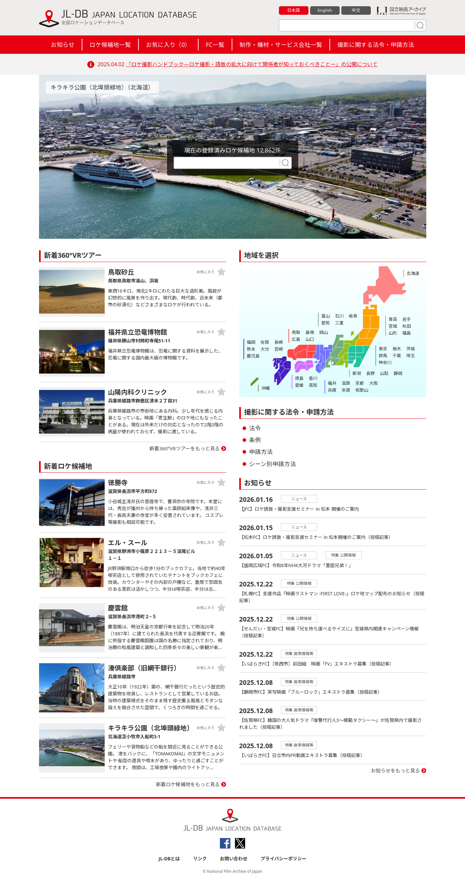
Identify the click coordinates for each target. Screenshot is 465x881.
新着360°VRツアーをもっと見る (184, 448)
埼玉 (410, 356)
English (324, 10)
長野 (370, 373)
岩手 (406, 319)
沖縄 (265, 388)
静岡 (398, 373)
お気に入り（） (168, 45)
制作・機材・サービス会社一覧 (281, 45)
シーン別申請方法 (272, 464)
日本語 (293, 10)
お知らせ (62, 45)
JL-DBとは (169, 858)
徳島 (299, 378)
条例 (255, 440)
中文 (356, 10)
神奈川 (385, 362)
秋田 (406, 326)
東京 (383, 349)
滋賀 (346, 383)
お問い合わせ (233, 858)
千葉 (396, 356)
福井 (332, 383)
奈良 (346, 390)
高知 (313, 385)
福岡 (251, 342)
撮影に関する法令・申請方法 (375, 45)
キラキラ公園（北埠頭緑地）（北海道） (102, 87)
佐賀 (265, 342)
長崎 (278, 342)
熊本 (251, 349)
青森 (393, 319)
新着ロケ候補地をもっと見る (188, 784)
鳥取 (296, 332)
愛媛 (299, 385)
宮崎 (278, 349)
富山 (325, 316)
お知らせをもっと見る (395, 770)
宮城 (393, 326)
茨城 (410, 349)
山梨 (384, 373)
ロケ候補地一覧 (110, 45)
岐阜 (353, 316)
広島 (296, 339)
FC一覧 (215, 45)
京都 (359, 383)
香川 (313, 378)
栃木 (396, 349)
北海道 (413, 273)
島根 (310, 332)
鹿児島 (253, 356)
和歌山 (361, 390)
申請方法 (261, 452)
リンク (200, 858)
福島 (406, 333)
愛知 (325, 323)
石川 (339, 316)
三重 (339, 323)
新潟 (356, 373)
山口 (310, 339)
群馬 (383, 356)
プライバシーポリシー (283, 858)
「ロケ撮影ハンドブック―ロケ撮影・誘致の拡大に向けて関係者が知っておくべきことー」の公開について (252, 64)
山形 (393, 333)
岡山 (323, 332)
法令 (255, 428)
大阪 (373, 383)
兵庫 (332, 390)
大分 (265, 349)
